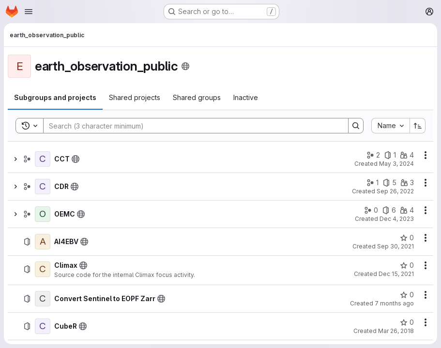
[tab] (55, 98)
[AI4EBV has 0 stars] (407, 238)
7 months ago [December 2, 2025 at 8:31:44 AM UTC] (394, 303)
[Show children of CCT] (15, 159)
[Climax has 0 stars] (407, 265)
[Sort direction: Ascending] (418, 125)
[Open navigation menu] (28, 11)
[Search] (191, 125)
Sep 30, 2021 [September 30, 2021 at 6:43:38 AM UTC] (395, 246)
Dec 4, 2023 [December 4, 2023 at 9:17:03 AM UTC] (397, 218)
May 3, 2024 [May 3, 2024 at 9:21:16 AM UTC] (396, 163)
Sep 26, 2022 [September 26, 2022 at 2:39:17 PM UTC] (395, 191)
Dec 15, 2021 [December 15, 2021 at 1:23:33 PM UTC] (396, 273)
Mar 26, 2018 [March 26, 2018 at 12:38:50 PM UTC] (396, 330)
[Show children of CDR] (15, 186)
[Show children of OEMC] (15, 214)
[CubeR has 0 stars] (407, 322)
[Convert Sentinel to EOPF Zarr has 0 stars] (407, 295)
